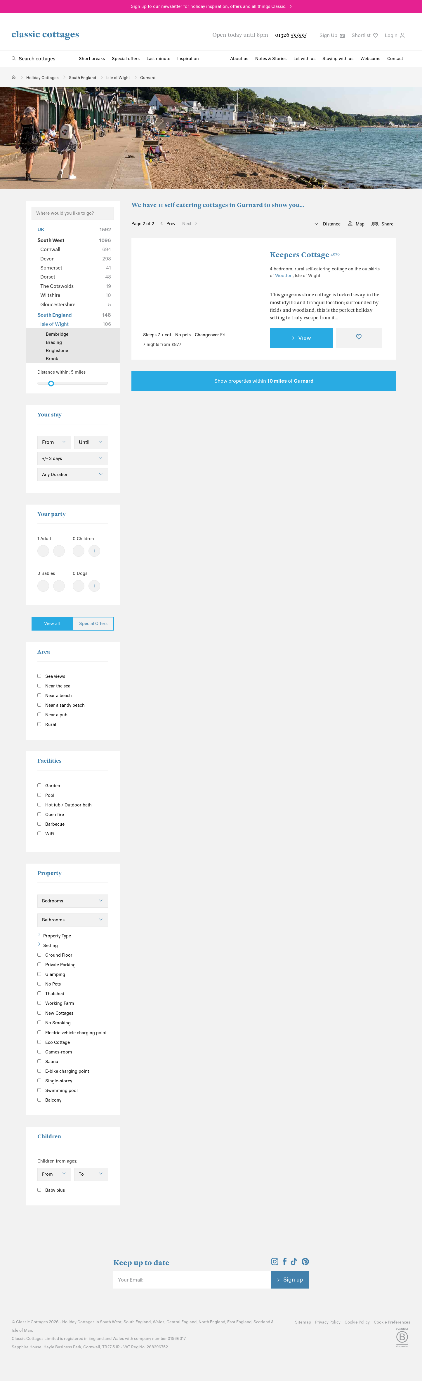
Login (394, 35)
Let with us (304, 58)
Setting (50, 945)
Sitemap (303, 1322)
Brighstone (57, 350)
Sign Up (332, 35)
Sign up (293, 1279)
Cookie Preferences (392, 1322)
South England (74, 315)
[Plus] (59, 551)
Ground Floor (54, 955)
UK (74, 229)
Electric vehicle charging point (72, 1032)
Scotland (261, 1321)
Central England (181, 1321)
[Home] (14, 77)
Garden (48, 785)
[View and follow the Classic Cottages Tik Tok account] (294, 1263)
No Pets (49, 984)
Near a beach (54, 695)
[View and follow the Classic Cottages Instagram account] (274, 1263)
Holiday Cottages (78, 1321)
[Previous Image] (153, 288)
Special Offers (93, 623)
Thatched (50, 993)
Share (387, 224)
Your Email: (130, 1280)
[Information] (79, 1012)
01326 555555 (291, 34)
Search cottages (37, 59)
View (304, 337)
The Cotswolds (75, 286)
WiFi (45, 833)
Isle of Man (22, 1330)
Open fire (50, 814)
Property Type (57, 936)
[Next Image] (248, 288)
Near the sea (53, 686)
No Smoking (54, 1022)
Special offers (126, 58)
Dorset (75, 277)
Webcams (370, 58)
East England (239, 1321)
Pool (45, 795)
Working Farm (55, 1003)
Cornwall (75, 249)
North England (212, 1321)
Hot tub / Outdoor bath (64, 805)
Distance (331, 224)
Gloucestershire (75, 304)
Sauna (47, 1061)
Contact (395, 58)
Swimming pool (57, 1090)
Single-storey (54, 1081)
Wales (158, 1321)
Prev (170, 223)
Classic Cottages (32, 1321)
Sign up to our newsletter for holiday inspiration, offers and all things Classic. (208, 6)
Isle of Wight (75, 324)
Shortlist (365, 35)
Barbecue (51, 824)
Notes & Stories (270, 58)
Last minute (158, 58)
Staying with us (337, 58)
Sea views (51, 676)
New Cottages (59, 1013)
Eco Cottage (53, 1042)
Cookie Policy (357, 1322)
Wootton (284, 275)
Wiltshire (75, 295)
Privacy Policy (328, 1322)
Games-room (54, 1052)
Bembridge (57, 334)
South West (74, 240)
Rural (46, 724)
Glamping (51, 974)
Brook (52, 358)
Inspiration (188, 58)
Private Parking (56, 964)
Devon (75, 258)
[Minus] (43, 551)
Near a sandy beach (61, 705)
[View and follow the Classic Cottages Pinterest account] (305, 1263)
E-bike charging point (63, 1071)
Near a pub (52, 714)
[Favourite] (359, 338)
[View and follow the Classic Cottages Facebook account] (284, 1263)
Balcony (49, 1100)
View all (52, 623)
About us (239, 58)
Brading (54, 342)
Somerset (75, 268)
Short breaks (92, 58)
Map (360, 224)
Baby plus (51, 1190)
